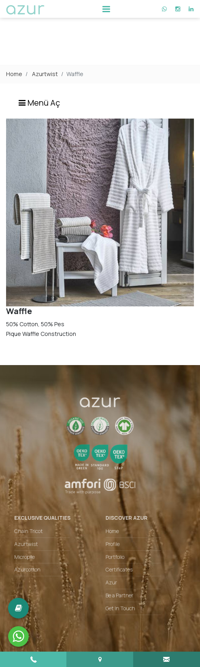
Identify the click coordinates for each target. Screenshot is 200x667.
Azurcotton (34, 565)
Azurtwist (45, 74)
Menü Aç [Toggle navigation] (39, 102)
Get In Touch (118, 600)
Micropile (31, 553)
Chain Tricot (35, 530)
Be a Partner (117, 588)
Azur (110, 577)
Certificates (117, 565)
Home (14, 74)
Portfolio (113, 553)
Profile (111, 541)
